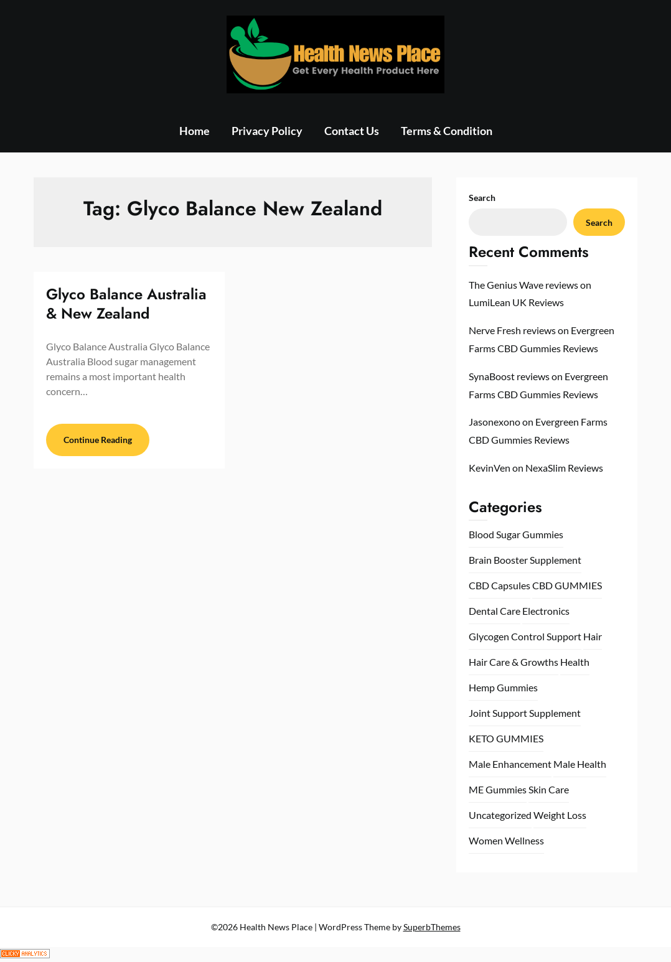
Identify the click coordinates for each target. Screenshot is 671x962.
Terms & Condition (446, 131)
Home (194, 131)
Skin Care (548, 789)
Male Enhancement (510, 764)
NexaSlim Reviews (564, 468)
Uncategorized (500, 815)
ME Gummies (498, 789)
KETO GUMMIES (506, 738)
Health (574, 662)
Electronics (546, 611)
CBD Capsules (499, 585)
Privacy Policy (267, 131)
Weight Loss (559, 815)
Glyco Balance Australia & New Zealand (126, 303)
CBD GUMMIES (567, 585)
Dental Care (494, 611)
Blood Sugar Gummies (516, 534)
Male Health (579, 764)
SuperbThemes (432, 927)
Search (482, 197)
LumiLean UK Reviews (516, 302)
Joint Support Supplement (525, 713)
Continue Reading (97, 439)
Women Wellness (506, 840)
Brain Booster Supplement (525, 560)
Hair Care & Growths (513, 662)
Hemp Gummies (503, 687)
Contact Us (351, 131)
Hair (592, 636)
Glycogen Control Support (525, 636)
